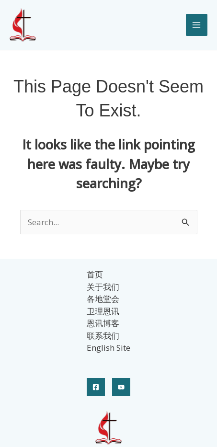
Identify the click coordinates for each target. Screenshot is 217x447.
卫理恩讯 (103, 311)
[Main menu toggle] (197, 25)
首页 (95, 274)
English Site (108, 347)
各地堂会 (103, 298)
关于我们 (103, 286)
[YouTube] (121, 387)
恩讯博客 (103, 323)
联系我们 (103, 335)
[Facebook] (96, 387)
